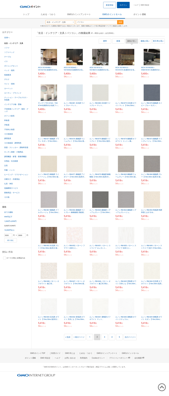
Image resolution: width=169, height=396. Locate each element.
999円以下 (8, 217)
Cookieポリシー (98, 358)
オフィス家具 (9, 116)
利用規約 (83, 358)
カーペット (8, 88)
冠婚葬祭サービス (11, 188)
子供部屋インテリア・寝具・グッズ (16, 110)
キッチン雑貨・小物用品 (13, 152)
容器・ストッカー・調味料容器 (16, 147)
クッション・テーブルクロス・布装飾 (16, 98)
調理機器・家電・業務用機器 (15, 157)
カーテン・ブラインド (12, 93)
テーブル (7, 57)
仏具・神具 (8, 184)
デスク (6, 79)
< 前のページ (79, 337)
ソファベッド (9, 52)
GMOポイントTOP (37, 353)
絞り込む (10, 240)
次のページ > (130, 337)
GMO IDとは (70, 353)
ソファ (6, 48)
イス (6, 61)
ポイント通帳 (139, 14)
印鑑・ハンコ (9, 170)
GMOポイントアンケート (79, 14)
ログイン (123, 5)
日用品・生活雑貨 (11, 161)
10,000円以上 (9, 230)
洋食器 (6, 125)
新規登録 (109, 5)
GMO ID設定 (145, 5)
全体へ (7, 37)
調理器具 (7, 138)
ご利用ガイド (55, 353)
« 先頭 (67, 337)
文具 (6, 166)
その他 (6, 197)
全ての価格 (8, 212)
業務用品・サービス (12, 193)
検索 (120, 22)
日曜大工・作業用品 (12, 179)
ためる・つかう (48, 14)
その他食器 (8, 134)
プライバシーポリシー (119, 358)
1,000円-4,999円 (10, 221)
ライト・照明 (9, 84)
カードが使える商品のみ (14, 258)
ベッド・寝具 (9, 70)
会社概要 (139, 358)
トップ (26, 14)
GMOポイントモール (112, 14)
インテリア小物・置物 (12, 104)
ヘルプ (136, 5)
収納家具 (7, 75)
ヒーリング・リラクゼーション (16, 175)
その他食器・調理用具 (12, 143)
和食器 (6, 120)
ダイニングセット (11, 66)
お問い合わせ (70, 358)
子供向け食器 (9, 129)
